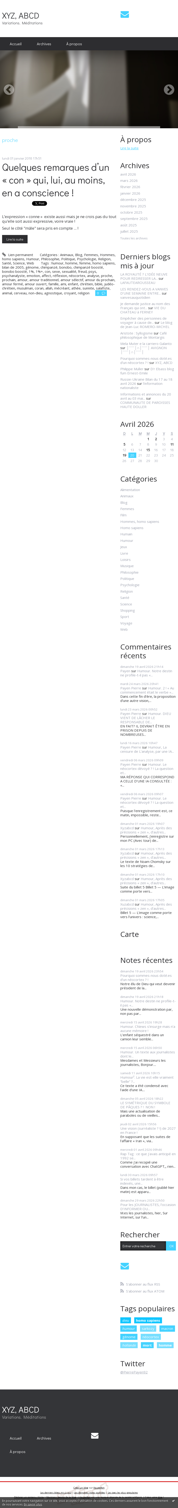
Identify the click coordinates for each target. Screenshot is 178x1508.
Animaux (66, 254)
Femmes (91, 254)
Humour (32, 259)
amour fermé (12, 284)
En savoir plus (33, 1504)
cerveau (20, 293)
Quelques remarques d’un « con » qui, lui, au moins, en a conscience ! (55, 180)
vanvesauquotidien (135, 297)
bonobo (65, 267)
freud (82, 271)
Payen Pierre (130, 688)
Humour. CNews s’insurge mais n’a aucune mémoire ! (147, 1028)
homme (71, 263)
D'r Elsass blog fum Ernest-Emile (147, 371)
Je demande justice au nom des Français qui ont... (145, 305)
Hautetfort (99, 1487)
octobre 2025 (131, 212)
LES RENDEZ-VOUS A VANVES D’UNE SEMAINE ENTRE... (144, 291)
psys (92, 271)
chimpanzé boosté (88, 267)
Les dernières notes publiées (89, 1492)
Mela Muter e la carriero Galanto (146, 343)
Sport (124, 616)
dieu (125, 1320)
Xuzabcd (127, 904)
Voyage (126, 623)
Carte (129, 934)
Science (19, 263)
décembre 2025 (133, 199)
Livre (124, 553)
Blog (78, 254)
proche (106, 275)
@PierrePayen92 (134, 1372)
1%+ (39, 271)
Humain (126, 534)
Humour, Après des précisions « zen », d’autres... (146, 830)
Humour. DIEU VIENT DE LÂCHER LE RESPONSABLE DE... (145, 717)
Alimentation (130, 490)
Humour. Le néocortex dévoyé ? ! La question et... (146, 768)
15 (148, 449)
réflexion (60, 275)
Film (123, 515)
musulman (25, 288)
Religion (104, 259)
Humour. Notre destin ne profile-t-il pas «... (146, 673)
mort (147, 1345)
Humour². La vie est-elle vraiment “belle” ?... (147, 1079)
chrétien (86, 284)
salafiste (103, 288)
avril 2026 (128, 174)
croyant (70, 293)
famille (53, 284)
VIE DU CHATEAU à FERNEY (142, 309)
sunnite (88, 288)
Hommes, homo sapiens (139, 521)
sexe (56, 271)
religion (83, 293)
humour (57, 263)
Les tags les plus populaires (123, 1492)
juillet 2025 (129, 231)
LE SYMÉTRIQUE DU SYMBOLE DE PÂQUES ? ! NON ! (145, 1104)
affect (46, 275)
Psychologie (86, 259)
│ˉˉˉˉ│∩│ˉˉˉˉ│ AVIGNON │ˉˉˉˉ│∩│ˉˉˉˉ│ (143, 349)
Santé (6, 263)
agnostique (53, 293)
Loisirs (125, 559)
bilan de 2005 (13, 267)
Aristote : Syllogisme (136, 333)
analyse (93, 275)
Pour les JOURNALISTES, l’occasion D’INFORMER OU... (148, 1206)
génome (32, 267)
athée (76, 288)
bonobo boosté (14, 271)
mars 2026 (129, 180)
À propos (74, 43)
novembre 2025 (133, 206)
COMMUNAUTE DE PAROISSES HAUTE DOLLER (145, 404)
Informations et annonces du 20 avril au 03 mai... (145, 396)
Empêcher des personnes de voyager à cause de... (143, 320)
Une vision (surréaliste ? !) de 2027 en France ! (148, 1130)
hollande (129, 1345)
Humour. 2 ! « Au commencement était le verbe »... (147, 690)
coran (39, 288)
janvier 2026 (130, 193)
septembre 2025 (134, 218)
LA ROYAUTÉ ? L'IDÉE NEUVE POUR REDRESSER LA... (144, 276)
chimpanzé (49, 267)
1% (31, 271)
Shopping (127, 610)
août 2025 (128, 225)
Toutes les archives (134, 238)
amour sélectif (71, 279)
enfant (73, 284)
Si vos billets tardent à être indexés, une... (142, 1181)
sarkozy (148, 1328)
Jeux (123, 547)
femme (85, 263)
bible (98, 284)
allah (48, 288)
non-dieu (35, 293)
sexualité (69, 271)
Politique (68, 259)
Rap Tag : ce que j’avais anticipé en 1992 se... (148, 1155)
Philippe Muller (131, 369)
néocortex (77, 275)
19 (124, 455)
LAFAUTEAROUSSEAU (137, 282)
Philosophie (50, 259)
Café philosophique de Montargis (143, 335)
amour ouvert (36, 284)
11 (172, 444)
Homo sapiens (131, 528)
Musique (127, 566)
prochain (9, 279)
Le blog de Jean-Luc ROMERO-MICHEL (146, 324)
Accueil (16, 43)
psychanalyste (13, 275)
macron (167, 1328)
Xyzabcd (127, 828)
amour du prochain (99, 279)
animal (7, 293)
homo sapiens (103, 263)
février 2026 (130, 187)
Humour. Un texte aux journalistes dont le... (147, 1054)
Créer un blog (80, 1487)
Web (30, 263)
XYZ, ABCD (20, 15)
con (47, 271)
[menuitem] (15, 44)
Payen (125, 671)
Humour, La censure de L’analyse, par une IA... (147, 749)
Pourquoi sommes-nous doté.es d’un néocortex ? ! (146, 360)
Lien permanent (17, 254)
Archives (44, 43)
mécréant (62, 288)
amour (22, 279)
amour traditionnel (44, 279)
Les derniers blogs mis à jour (56, 1492)
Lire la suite (14, 239)
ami (63, 284)
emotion (33, 275)
